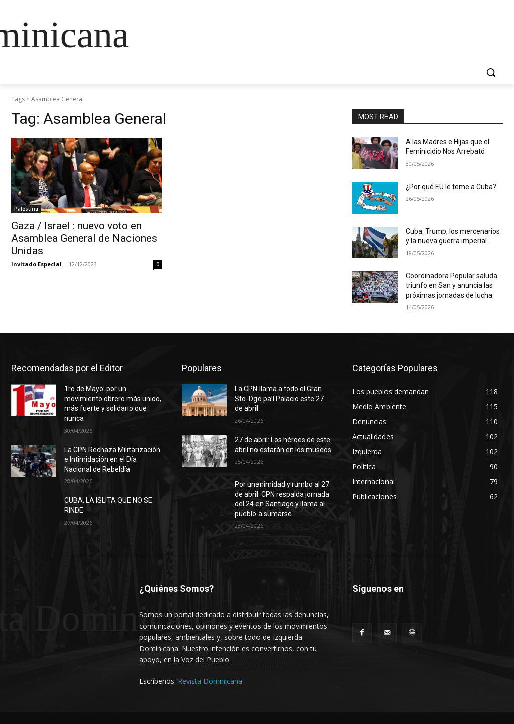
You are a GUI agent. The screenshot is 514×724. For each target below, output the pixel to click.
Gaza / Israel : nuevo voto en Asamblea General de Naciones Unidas (84, 238)
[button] (491, 72)
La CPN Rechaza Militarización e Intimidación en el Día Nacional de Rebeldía (112, 459)
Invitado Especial (36, 264)
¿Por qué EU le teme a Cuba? (451, 187)
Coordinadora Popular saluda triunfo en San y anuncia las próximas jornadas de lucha (451, 285)
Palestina (26, 208)
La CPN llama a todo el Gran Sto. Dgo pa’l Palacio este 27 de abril (279, 398)
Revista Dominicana (210, 681)
